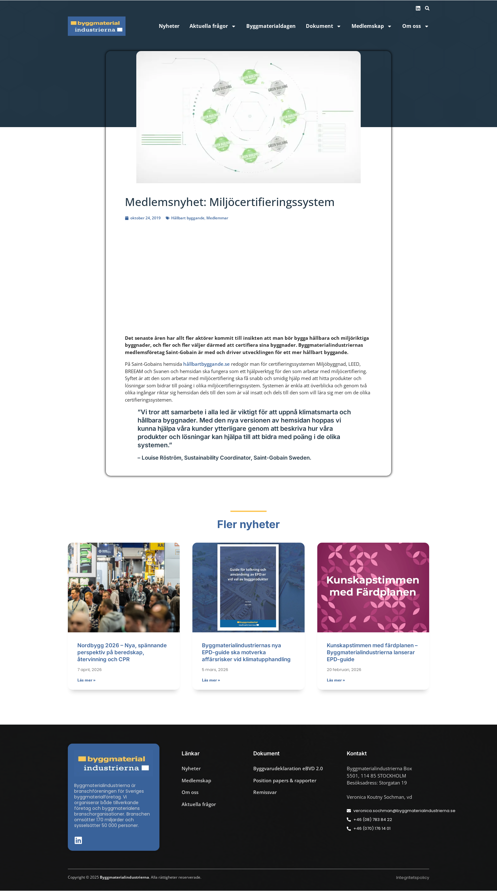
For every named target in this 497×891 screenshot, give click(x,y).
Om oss (415, 26)
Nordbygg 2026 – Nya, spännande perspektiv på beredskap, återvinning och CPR (122, 652)
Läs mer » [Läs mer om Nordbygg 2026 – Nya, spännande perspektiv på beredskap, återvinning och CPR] (86, 680)
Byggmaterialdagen (271, 26)
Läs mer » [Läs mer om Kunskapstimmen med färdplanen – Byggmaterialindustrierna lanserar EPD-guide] (336, 680)
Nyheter (169, 26)
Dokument (323, 26)
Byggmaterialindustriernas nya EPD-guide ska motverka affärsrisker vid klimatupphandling (246, 652)
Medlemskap (372, 26)
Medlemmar (217, 218)
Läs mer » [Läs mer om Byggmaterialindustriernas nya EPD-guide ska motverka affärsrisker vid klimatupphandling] (211, 680)
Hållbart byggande (187, 218)
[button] (427, 8)
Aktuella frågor (213, 26)
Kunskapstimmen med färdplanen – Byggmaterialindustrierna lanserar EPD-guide (372, 652)
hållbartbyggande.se (206, 364)
